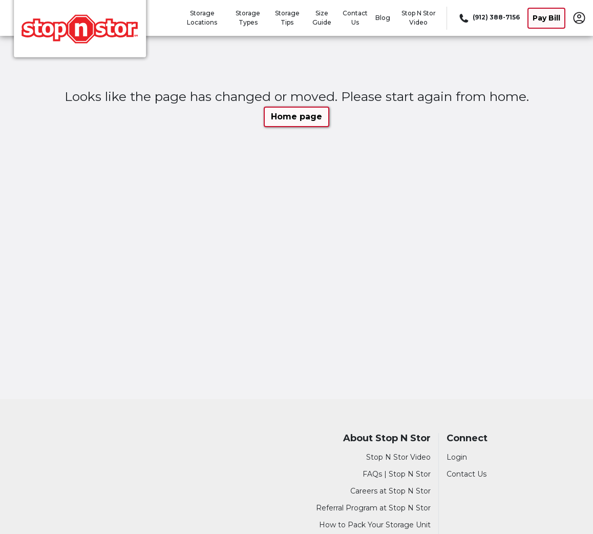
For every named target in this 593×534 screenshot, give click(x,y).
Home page (296, 116)
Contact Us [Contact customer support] (466, 474)
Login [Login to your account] (457, 457)
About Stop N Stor (387, 438)
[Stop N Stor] (80, 32)
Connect (467, 438)
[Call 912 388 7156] (488, 18)
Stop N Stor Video (398, 457)
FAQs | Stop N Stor (397, 474)
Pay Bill (546, 18)
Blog (382, 18)
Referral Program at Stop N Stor (373, 507)
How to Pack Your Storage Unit (375, 524)
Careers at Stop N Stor (390, 491)
